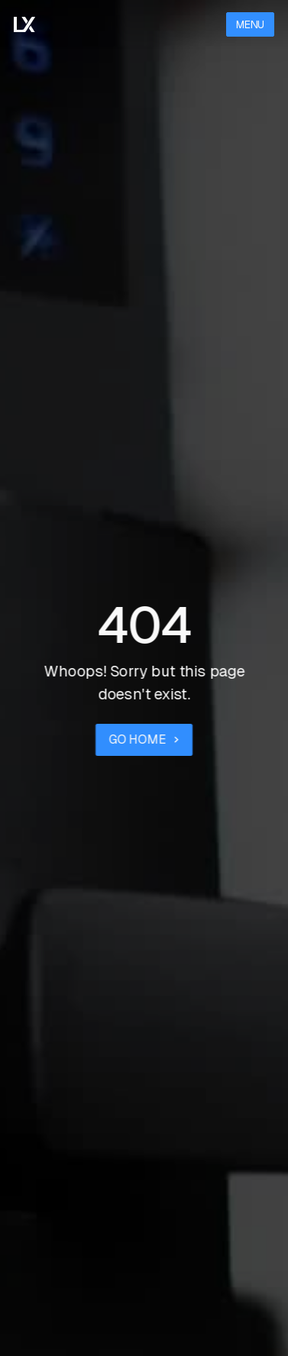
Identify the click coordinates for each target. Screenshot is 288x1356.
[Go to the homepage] (24, 25)
